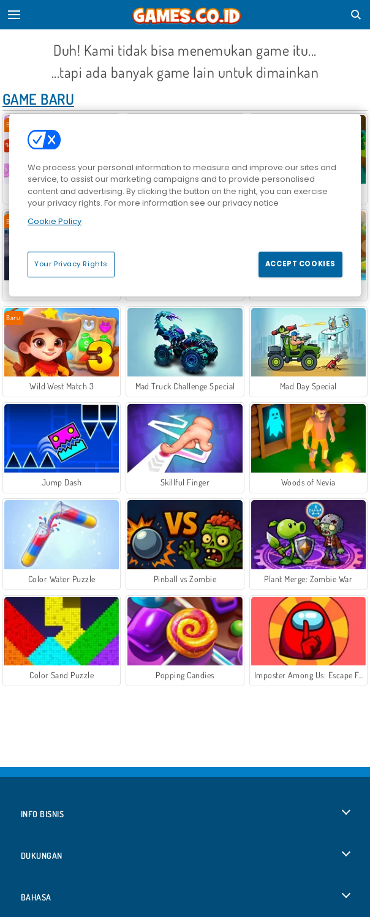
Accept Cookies (300, 264)
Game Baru (38, 98)
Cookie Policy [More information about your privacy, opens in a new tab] (54, 221)
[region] (185, 205)
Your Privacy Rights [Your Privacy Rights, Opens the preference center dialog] (71, 264)
